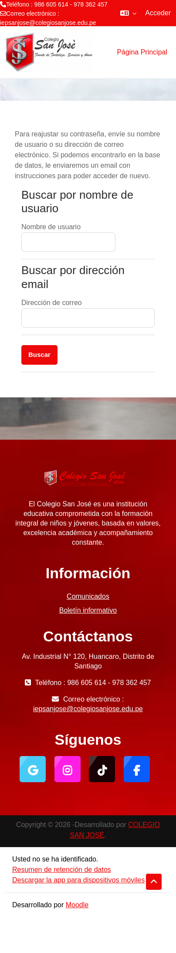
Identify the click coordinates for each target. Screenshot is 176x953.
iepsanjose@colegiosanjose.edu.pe (48, 22)
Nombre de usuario (51, 227)
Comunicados (88, 596)
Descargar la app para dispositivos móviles (78, 880)
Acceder (158, 13)
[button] (128, 13)
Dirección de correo (51, 302)
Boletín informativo (88, 610)
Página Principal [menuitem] (142, 52)
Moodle (77, 905)
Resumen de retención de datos (61, 869)
